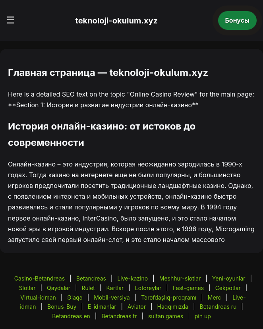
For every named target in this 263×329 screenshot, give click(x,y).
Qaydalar (58, 287)
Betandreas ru (218, 306)
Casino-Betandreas (39, 278)
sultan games (165, 316)
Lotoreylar (148, 287)
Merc (214, 297)
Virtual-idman (38, 297)
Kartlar (115, 287)
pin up (203, 316)
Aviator (137, 306)
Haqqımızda (172, 306)
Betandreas (91, 278)
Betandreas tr (119, 316)
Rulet (88, 287)
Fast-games (188, 287)
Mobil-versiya (112, 297)
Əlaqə (74, 297)
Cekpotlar (228, 287)
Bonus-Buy (61, 306)
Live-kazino (132, 278)
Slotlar (27, 287)
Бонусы (237, 20)
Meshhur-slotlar (180, 278)
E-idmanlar (102, 306)
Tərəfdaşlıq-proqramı (168, 297)
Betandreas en (71, 316)
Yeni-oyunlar (229, 278)
